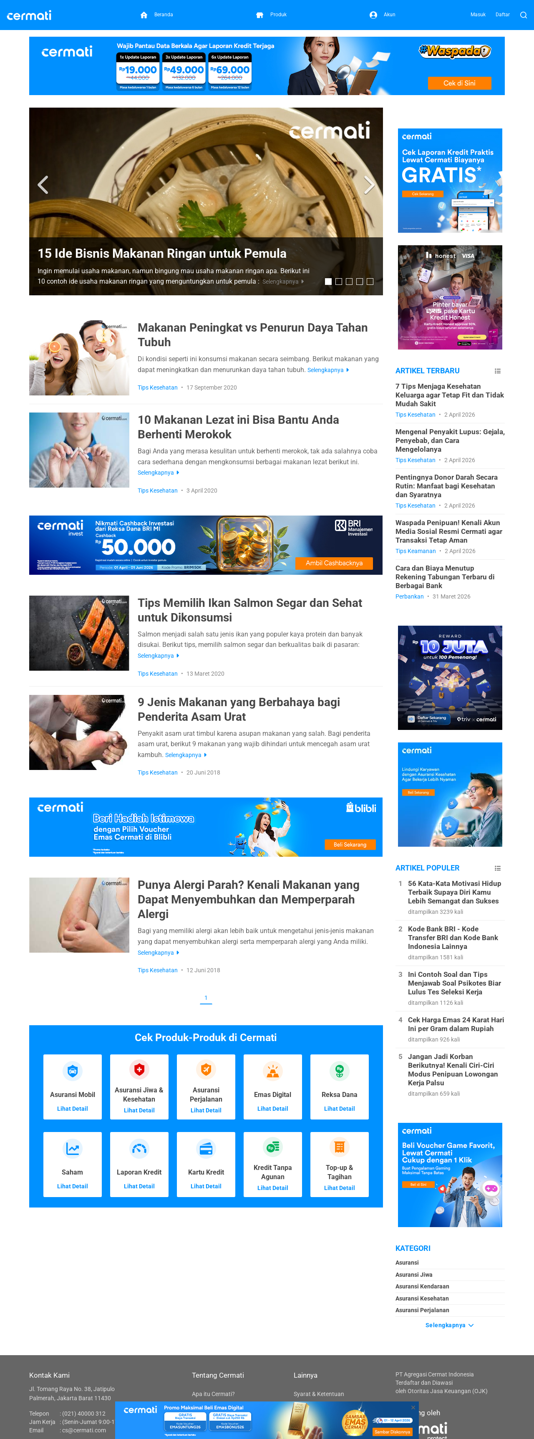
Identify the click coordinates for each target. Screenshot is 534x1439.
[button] (44, 185)
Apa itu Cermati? (213, 1394)
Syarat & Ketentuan (319, 1394)
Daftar (503, 15)
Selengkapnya (450, 1324)
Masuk (478, 15)
